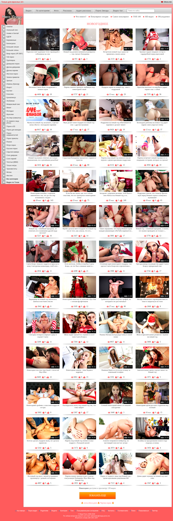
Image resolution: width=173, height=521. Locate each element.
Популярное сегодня (99, 17)
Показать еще (97, 495)
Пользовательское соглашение (87, 511)
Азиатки (9, 27)
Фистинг (9, 176)
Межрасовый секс (13, 104)
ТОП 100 (137, 17)
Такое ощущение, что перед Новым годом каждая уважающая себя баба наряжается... (116, 230)
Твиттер (155, 511)
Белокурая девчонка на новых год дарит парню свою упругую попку (152, 124)
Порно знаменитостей (12, 134)
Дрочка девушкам (13, 67)
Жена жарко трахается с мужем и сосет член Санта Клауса (79, 336)
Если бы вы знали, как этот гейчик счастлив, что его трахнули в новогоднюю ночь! (79, 195)
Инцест (9, 87)
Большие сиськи (12, 47)
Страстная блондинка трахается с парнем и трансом (79, 159)
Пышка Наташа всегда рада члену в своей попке (116, 336)
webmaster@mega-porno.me (100, 516)
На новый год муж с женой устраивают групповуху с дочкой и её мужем (43, 477)
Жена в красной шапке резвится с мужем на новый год (152, 336)
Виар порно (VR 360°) (14, 54)
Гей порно (10, 57)
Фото (56, 11)
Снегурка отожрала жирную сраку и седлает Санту (43, 336)
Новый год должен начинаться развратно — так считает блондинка (79, 53)
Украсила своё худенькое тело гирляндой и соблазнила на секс (42, 53)
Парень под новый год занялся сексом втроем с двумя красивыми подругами (116, 159)
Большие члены (12, 50)
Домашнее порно (12, 64)
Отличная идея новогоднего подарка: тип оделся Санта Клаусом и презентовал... (116, 265)
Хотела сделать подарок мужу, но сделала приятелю (43, 442)
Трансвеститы (11, 169)
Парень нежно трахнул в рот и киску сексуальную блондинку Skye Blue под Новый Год (79, 478)
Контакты (111, 511)
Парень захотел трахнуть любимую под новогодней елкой (79, 88)
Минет (8, 108)
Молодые (10, 111)
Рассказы (67, 11)
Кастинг (9, 91)
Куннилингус (11, 97)
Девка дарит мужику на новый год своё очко (152, 477)
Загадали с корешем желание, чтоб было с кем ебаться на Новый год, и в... (115, 194)
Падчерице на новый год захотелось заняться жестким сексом (43, 300)
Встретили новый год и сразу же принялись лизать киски (115, 53)
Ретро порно (11, 145)
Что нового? (81, 17)
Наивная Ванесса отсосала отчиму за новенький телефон (115, 371)
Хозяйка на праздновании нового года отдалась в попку (152, 442)
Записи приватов (12, 77)
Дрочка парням (12, 70)
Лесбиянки (10, 101)
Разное (9, 142)
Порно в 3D (10, 126)
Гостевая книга (123, 511)
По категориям (42, 11)
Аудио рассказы (83, 11)
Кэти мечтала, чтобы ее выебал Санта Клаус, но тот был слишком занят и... (79, 265)
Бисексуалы (11, 43)
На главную (21, 511)
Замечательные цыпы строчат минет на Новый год (152, 371)
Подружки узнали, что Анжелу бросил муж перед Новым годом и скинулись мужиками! (152, 195)
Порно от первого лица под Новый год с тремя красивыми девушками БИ (115, 477)
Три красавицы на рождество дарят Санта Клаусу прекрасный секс (152, 265)
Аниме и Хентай (12, 33)
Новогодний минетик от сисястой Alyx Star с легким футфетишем (79, 300)
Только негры (11, 165)
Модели (54, 511)
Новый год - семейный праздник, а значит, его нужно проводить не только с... (152, 230)
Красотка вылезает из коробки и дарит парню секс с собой (152, 88)
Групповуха (10, 60)
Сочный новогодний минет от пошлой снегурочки (116, 406)
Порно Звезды (102, 11)
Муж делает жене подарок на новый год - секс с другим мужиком (79, 124)
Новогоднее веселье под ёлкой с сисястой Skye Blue (43, 371)
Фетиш (8, 172)
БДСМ (8, 37)
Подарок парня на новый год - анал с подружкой (116, 88)
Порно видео (32, 511)
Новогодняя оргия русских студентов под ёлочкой (152, 406)
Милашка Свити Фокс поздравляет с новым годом (43, 88)
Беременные (11, 40)
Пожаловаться (144, 511)
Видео (28, 11)
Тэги (72, 511)
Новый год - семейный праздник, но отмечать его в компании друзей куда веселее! (43, 231)
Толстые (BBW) (12, 162)
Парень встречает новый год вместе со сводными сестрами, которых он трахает (152, 159)
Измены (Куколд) (12, 84)
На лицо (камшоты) (13, 118)
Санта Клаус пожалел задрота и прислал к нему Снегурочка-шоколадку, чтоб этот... (42, 265)
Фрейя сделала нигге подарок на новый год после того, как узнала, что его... (79, 230)
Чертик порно (105, 503)
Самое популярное (121, 17)
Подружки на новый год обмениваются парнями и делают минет (116, 124)
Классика (10, 94)
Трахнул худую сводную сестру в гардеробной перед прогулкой (152, 53)
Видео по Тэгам (12, 182)
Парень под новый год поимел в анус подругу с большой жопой (79, 442)
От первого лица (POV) (12, 122)
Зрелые (9, 81)
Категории (63, 511)
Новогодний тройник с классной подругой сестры (42, 406)
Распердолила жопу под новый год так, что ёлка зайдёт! (79, 406)
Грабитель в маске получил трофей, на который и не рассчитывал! (116, 300)
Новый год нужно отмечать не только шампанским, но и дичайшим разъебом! (42, 159)
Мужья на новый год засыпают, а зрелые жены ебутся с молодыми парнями (43, 124)
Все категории (12, 179)
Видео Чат (118, 11)
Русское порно (11, 149)
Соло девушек (11, 155)
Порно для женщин (13, 130)
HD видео (149, 17)
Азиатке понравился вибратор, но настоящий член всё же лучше (116, 442)
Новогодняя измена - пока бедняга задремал (79, 371)
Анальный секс (12, 30)
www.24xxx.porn (90, 503)
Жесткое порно (12, 74)
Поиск (133, 511)
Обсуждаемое (164, 17)
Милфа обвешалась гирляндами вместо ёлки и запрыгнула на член (152, 300)
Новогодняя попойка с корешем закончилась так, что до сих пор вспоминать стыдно (43, 195)
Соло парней (11, 159)
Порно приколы (12, 138)
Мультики (10, 114)
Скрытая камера (12, 152)
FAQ (103, 511)
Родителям (44, 511)
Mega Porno (83, 514)
